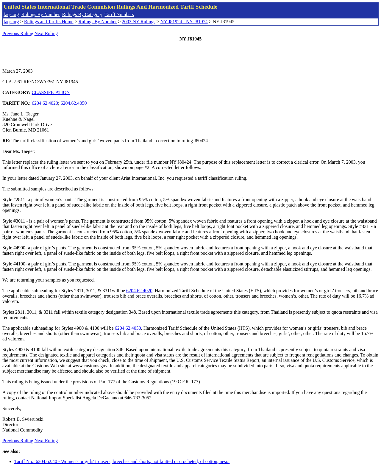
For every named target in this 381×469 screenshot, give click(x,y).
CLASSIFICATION (51, 92)
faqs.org (11, 14)
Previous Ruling (17, 33)
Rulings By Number (40, 14)
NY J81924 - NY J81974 (184, 21)
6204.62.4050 (74, 103)
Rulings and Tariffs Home (49, 21)
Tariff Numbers (119, 14)
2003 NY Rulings (138, 21)
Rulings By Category (82, 14)
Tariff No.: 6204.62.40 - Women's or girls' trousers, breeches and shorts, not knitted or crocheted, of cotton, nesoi (122, 461)
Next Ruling (46, 33)
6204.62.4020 (45, 103)
